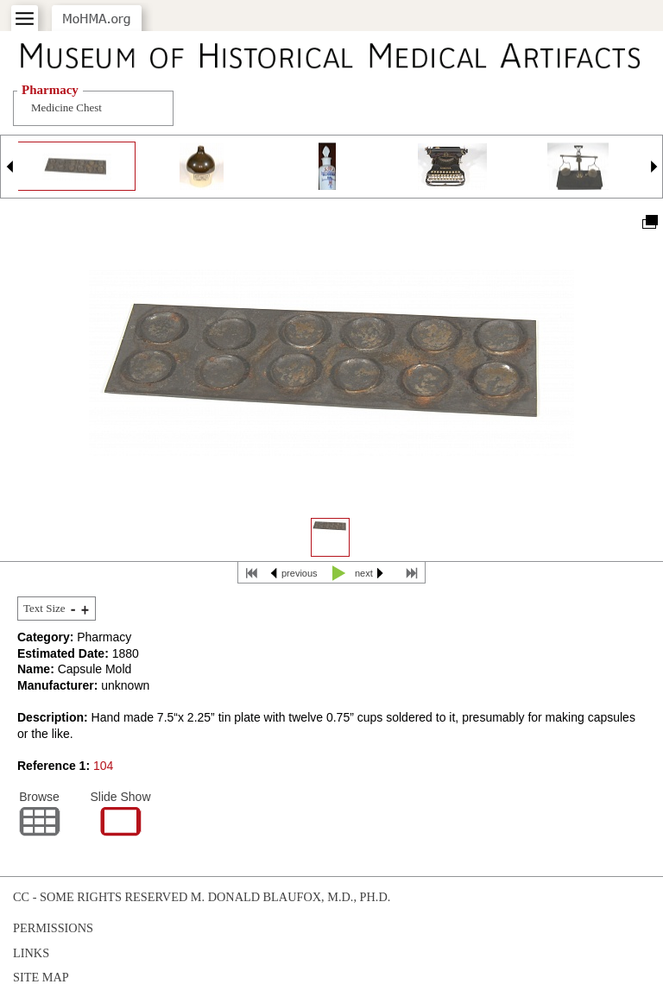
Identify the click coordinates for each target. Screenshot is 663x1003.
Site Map (41, 977)
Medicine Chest (66, 107)
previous (299, 573)
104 (103, 766)
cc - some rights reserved (100, 897)
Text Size (44, 608)
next (364, 573)
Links (31, 953)
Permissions (53, 928)
